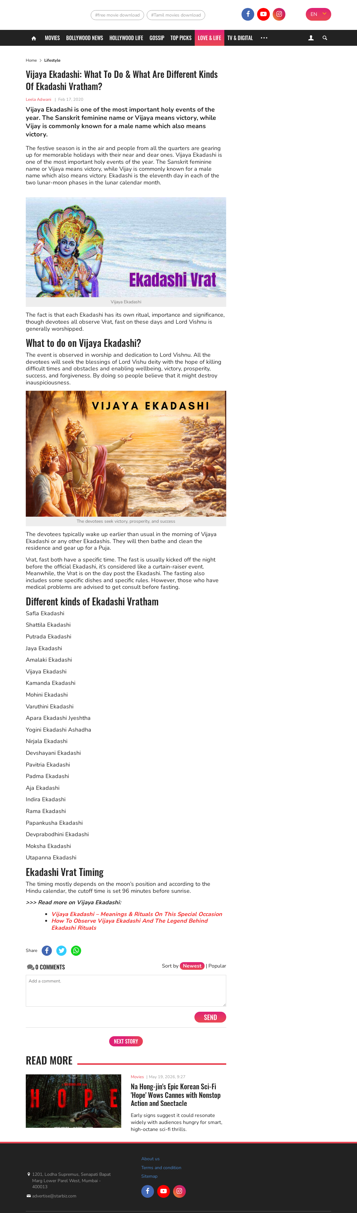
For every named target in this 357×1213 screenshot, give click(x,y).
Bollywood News (84, 38)
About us (150, 1159)
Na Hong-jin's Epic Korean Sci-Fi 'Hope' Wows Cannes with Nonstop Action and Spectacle (175, 1094)
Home (31, 60)
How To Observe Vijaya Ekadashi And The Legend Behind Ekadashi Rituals (129, 924)
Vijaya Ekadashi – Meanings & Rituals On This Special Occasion (136, 914)
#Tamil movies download (176, 15)
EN (314, 14)
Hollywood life (126, 38)
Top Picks (181, 38)
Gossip (157, 38)
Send (210, 1017)
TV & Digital (240, 38)
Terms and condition (161, 1168)
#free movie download (117, 15)
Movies (52, 38)
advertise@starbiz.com (54, 1196)
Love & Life (209, 38)
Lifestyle (52, 60)
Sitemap (149, 1176)
